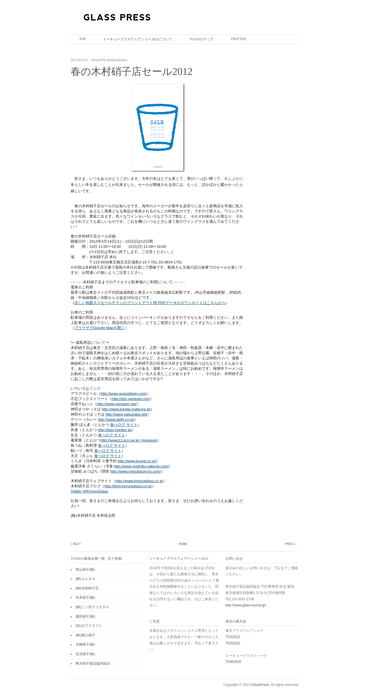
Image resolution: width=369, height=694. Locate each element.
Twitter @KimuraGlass (89, 491)
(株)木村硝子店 (87, 588)
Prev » (290, 544)
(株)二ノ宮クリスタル (92, 607)
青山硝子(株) (85, 569)
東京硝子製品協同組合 (93, 663)
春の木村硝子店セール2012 (132, 71)
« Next (76, 544)
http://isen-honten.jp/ (115, 430)
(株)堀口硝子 (85, 635)
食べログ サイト (124, 425)
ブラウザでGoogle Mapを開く (99, 328)
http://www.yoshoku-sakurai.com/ (141, 466)
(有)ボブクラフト (89, 626)
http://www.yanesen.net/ (117, 404)
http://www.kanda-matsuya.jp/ (126, 409)
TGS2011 (232, 637)
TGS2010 (232, 643)
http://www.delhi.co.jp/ (116, 419)
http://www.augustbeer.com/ (124, 393)
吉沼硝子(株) (85, 654)
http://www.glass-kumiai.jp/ (245, 605)
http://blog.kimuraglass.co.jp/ (128, 486)
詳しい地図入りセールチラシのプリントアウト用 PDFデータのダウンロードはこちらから (149, 303)
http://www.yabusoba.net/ (126, 414)
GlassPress (260, 685)
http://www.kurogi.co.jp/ (137, 461)
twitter (238, 39)
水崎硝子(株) (85, 644)
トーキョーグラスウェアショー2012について (137, 39)
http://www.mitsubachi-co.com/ (135, 471)
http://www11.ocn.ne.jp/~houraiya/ (129, 440)
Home (183, 544)
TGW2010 (233, 662)
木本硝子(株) (85, 597)
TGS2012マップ (201, 39)
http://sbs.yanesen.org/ (131, 399)
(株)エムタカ (85, 579)
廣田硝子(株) (85, 616)
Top (82, 39)
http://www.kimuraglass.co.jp (139, 481)
